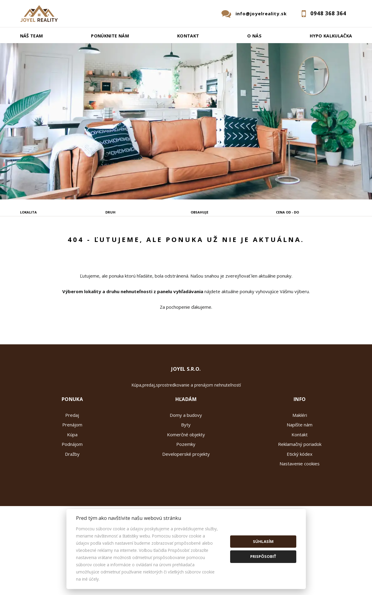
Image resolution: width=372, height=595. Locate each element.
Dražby (72, 499)
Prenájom (73, 242)
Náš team (31, 36)
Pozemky (185, 489)
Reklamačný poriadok (299, 489)
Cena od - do (287, 212)
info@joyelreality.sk (261, 13)
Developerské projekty (186, 499)
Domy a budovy (186, 460)
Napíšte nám (299, 470)
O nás (254, 36)
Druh (110, 212)
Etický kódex (299, 499)
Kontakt (188, 36)
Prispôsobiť (263, 556)
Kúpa (107, 242)
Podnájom (142, 242)
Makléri (299, 460)
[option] (186, 121)
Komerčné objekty (186, 480)
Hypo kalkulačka (331, 36)
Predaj (38, 242)
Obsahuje (199, 212)
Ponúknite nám (110, 36)
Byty (186, 470)
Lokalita (28, 212)
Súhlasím (263, 541)
